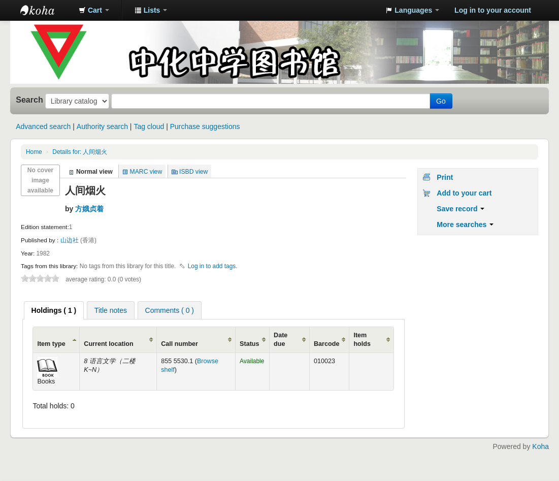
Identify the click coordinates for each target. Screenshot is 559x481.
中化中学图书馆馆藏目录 (45, 10)
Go (441, 101)
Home (34, 151)
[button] (94, 10)
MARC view (146, 171)
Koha (540, 446)
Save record (460, 209)
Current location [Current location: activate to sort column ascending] (108, 343)
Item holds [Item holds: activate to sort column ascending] (362, 339)
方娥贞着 (89, 209)
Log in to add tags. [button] (213, 266)
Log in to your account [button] (492, 10)
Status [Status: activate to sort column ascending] (249, 343)
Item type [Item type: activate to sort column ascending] (51, 343)
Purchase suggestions (205, 126)
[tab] (54, 310)
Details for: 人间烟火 (79, 151)
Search (29, 99)
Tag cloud (149, 126)
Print (445, 177)
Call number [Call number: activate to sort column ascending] (179, 343)
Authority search (102, 126)
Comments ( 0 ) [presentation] (169, 310)
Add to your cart (464, 193)
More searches (465, 224)
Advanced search (43, 126)
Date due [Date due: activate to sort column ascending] (280, 339)
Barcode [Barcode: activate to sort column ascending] (326, 343)
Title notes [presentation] (110, 310)
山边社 (70, 240)
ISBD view (193, 171)
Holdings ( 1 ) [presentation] (54, 310)
